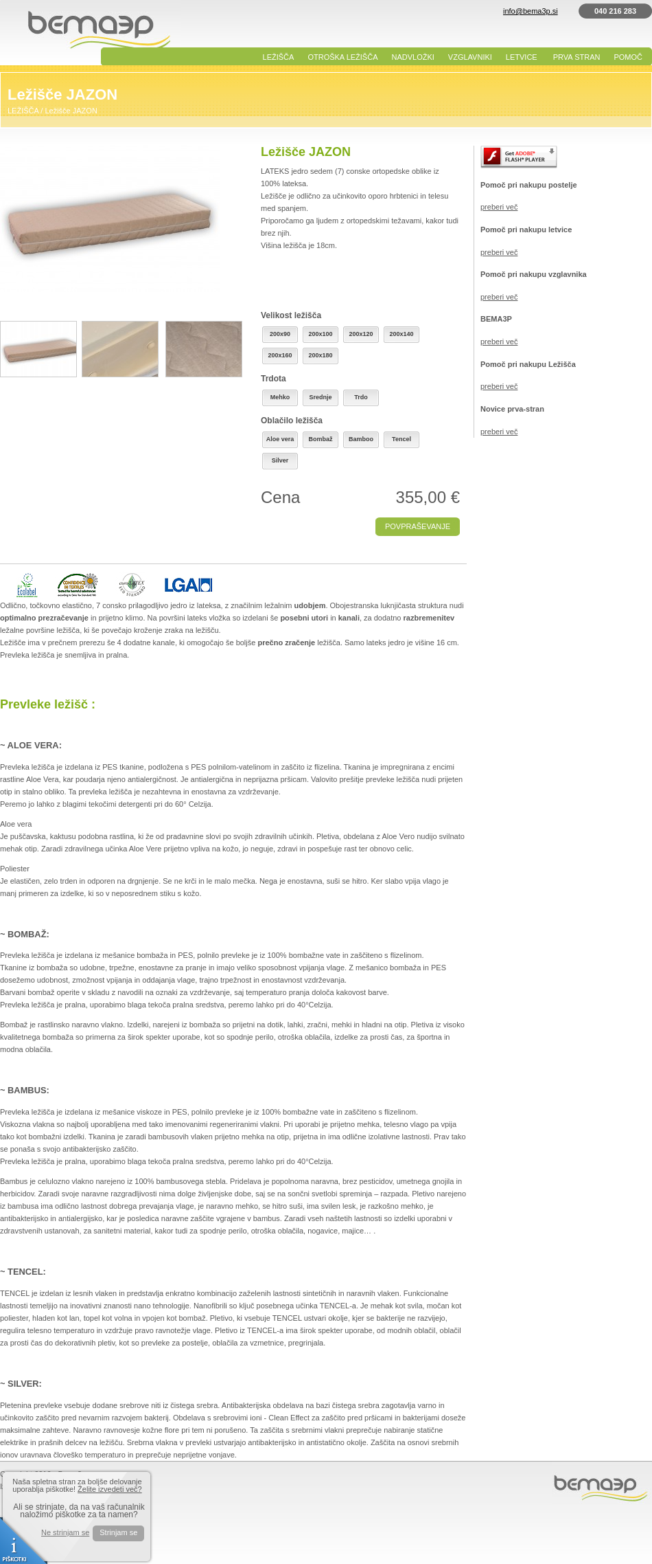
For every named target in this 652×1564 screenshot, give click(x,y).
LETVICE (521, 57)
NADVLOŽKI (413, 57)
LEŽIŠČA (278, 57)
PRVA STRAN (577, 57)
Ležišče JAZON (71, 111)
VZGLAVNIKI (470, 57)
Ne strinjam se (65, 1533)
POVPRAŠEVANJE (417, 526)
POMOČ (628, 57)
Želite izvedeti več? (110, 1489)
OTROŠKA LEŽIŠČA (342, 57)
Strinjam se (118, 1532)
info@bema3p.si (530, 11)
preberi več (498, 207)
